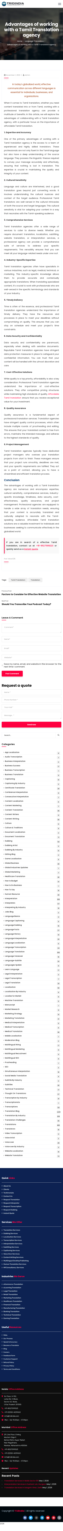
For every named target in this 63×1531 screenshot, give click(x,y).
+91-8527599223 (44, 545)
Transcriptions (32, 1107)
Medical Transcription (32, 1027)
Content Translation (32, 810)
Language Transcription (32, 948)
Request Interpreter (11, 1203)
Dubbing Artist (32, 846)
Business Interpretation (32, 762)
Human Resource (32, 894)
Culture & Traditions (32, 828)
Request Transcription (12, 1206)
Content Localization (32, 801)
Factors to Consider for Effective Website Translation (31, 594)
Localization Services (12, 1237)
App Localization (32, 753)
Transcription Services (12, 1240)
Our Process (8, 1339)
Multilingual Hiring (32, 1045)
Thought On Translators (32, 1094)
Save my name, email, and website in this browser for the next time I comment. (32, 665)
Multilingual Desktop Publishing (16, 1261)
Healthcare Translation (32, 877)
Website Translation (32, 1156)
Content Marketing (32, 806)
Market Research (32, 1010)
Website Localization (32, 1151)
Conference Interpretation (32, 793)
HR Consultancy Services (13, 1268)
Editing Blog (32, 855)
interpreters (32, 903)
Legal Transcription (32, 979)
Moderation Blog (32, 1041)
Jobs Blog (32, 912)
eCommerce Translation (13, 1284)
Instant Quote (8, 1213)
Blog (5, 1349)
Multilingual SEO (32, 1058)
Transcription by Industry (32, 1098)
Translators (32, 1129)
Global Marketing (32, 872)
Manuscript (32, 1005)
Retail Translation (10, 1294)
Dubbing (32, 841)
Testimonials (8, 1193)
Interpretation (32, 899)
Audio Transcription (32, 757)
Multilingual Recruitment (32, 1054)
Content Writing (32, 819)
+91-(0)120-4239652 (12, 1412)
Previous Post (6, 591)
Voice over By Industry (32, 1147)
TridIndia (19, 1510)
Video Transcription (32, 1134)
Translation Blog (33, 1111)
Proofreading (32, 1063)
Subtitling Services (11, 1247)
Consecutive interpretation (32, 797)
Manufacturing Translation (14, 1308)
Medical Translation (32, 1032)
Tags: (4, 580)
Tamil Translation (18, 580)
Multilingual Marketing (32, 1049)
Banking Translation (11, 1311)
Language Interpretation (32, 939)
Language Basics (32, 917)
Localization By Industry (32, 992)
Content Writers (32, 815)
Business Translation (32, 775)
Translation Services (11, 1230)
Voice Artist (32, 1138)
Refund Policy (8, 1362)
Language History (32, 934)
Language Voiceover (32, 956)
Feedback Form (9, 1356)
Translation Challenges (32, 1120)
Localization (32, 987)
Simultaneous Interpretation (32, 1072)
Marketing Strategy (32, 1014)
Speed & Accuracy (10, 1342)
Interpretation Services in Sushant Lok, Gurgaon (25, 1484)
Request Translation (11, 1200)
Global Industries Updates (32, 868)
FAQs (5, 1335)
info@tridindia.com (11, 1416)
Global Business (32, 863)
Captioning (32, 779)
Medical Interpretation (32, 1023)
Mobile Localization (32, 1036)
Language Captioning (32, 921)
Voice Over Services (11, 1254)
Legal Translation (32, 983)
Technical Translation (32, 1089)
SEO (32, 1067)
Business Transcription (32, 770)
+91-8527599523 (11, 1408)
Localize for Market (32, 996)
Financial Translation (11, 1305)
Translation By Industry (32, 1116)
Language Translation (34, 41)
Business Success (32, 766)
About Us (7, 1186)
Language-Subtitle (32, 961)
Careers (6, 1352)
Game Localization (32, 859)
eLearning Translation (12, 1288)
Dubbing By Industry (32, 850)
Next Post (5, 601)
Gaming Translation (11, 1318)
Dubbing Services (10, 1233)
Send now (31, 724)
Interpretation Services (12, 1244)
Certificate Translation (32, 788)
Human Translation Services (14, 1264)
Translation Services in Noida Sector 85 (21, 1480)
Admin (27, 75)
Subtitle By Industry (32, 1080)
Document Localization (32, 832)
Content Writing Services (13, 1257)
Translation (35, 580)
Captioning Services (11, 1250)
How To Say (32, 890)
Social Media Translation (32, 1076)
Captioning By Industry (32, 784)
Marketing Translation (32, 1018)
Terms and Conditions (11, 1369)
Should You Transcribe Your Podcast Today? (26, 604)
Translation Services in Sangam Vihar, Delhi (23, 1487)
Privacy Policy (8, 1366)
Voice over (32, 1142)
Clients (6, 1189)
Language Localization (32, 943)
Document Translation (32, 837)
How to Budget (32, 881)
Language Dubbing (32, 925)
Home (19, 41)
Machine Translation (32, 1001)
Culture (32, 824)
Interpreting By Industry (32, 908)
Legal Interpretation (32, 974)
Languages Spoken (32, 965)
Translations (32, 1125)
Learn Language (32, 970)
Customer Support (10, 1359)
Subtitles (32, 1085)
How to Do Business (32, 886)
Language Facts (32, 930)
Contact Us (7, 1196)
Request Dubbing (10, 1210)
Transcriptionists (32, 1103)
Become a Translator (11, 1345)
